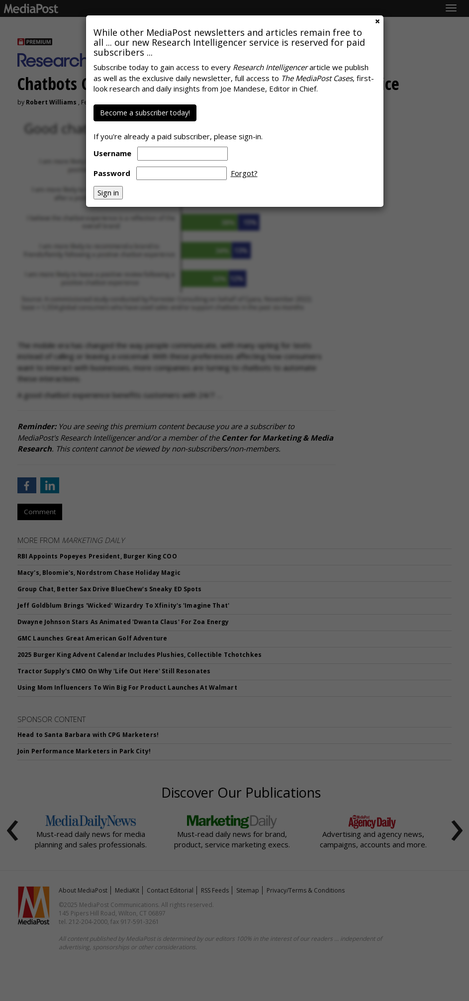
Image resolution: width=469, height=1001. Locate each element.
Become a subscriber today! (145, 112)
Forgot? (244, 173)
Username (112, 153)
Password (112, 173)
